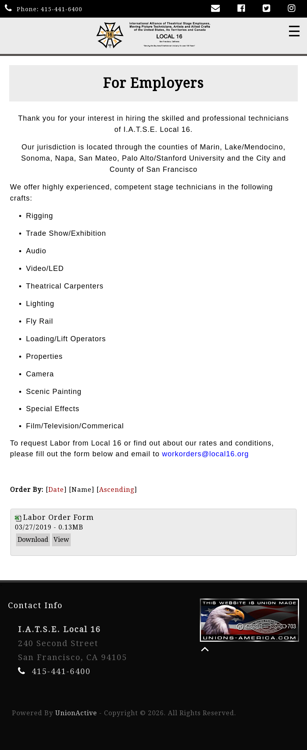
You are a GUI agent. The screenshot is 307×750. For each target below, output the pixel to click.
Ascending (116, 489)
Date (56, 489)
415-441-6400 (61, 9)
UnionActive (76, 713)
